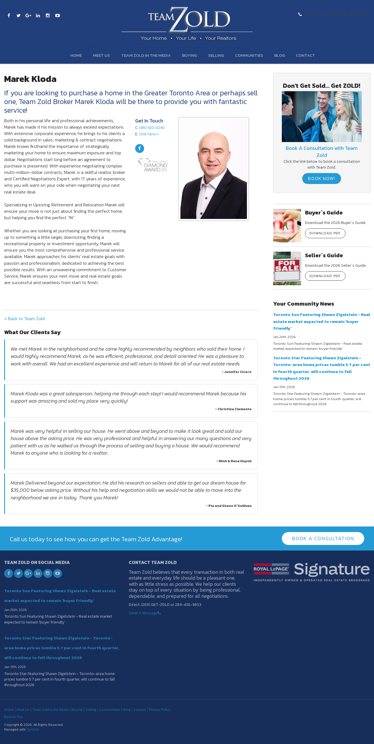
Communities (249, 55)
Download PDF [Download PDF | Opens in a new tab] (325, 233)
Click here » (149, 134)
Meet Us (101, 55)
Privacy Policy (159, 709)
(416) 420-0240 (152, 127)
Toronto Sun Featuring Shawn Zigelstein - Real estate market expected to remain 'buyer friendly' (321, 321)
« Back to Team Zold (24, 318)
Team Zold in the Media (146, 55)
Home (76, 55)
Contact (305, 55)
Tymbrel (33, 729)
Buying (189, 55)
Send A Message (143, 613)
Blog (279, 55)
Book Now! (321, 178)
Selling (216, 55)
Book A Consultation (323, 538)
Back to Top (13, 716)
